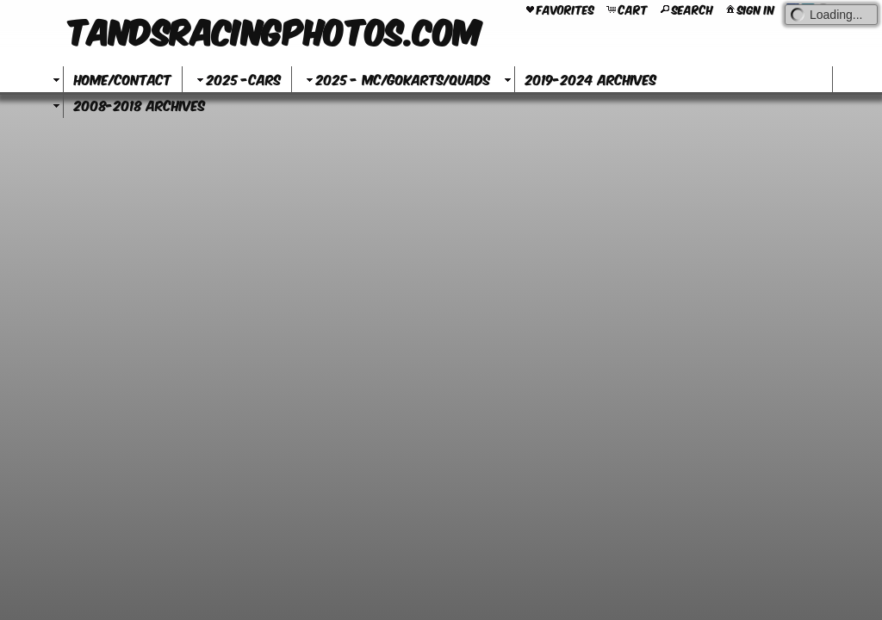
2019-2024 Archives (590, 79)
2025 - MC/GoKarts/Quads (396, 79)
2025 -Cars (237, 79)
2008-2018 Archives (139, 105)
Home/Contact (122, 79)
